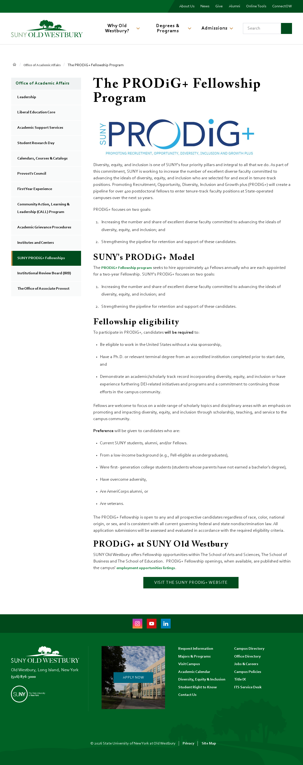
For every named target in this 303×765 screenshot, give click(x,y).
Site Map (209, 743)
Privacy (188, 743)
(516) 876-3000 (25, 677)
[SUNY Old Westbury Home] (47, 28)
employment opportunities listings (149, 568)
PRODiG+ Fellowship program (129, 268)
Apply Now (132, 677)
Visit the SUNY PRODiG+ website (191, 583)
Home (14, 64)
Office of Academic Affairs (45, 65)
